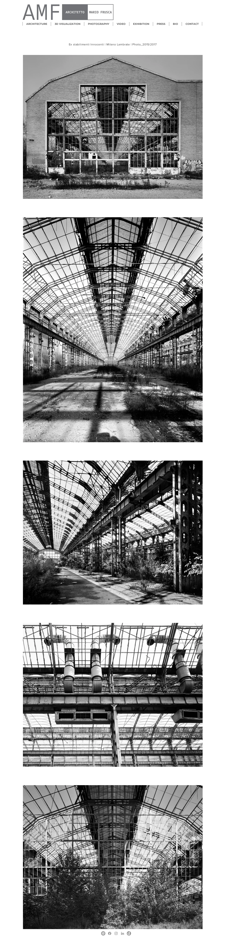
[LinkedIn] (122, 933)
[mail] (103, 933)
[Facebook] (110, 933)
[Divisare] (129, 933)
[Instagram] (116, 933)
